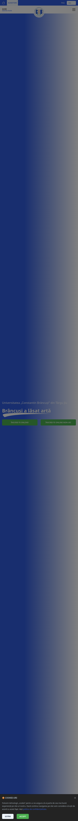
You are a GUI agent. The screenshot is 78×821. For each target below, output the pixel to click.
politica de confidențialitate (34, 809)
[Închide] (75, 798)
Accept (22, 816)
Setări (8, 816)
